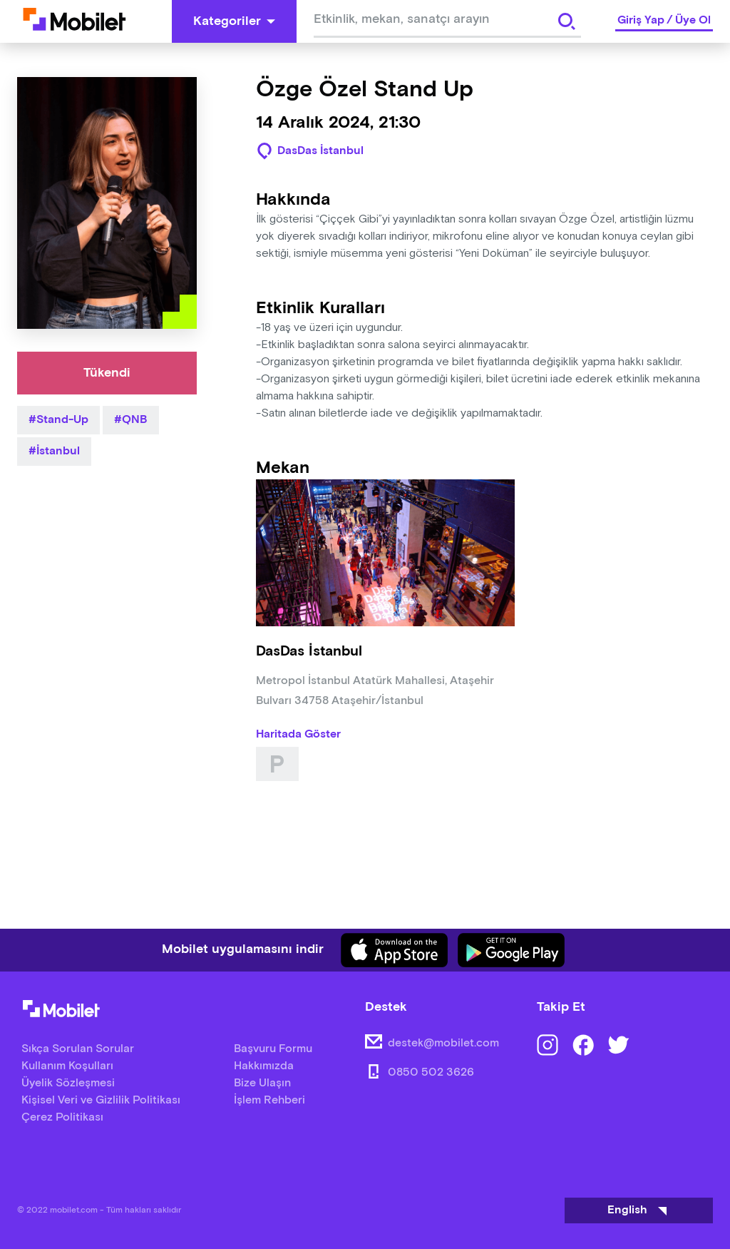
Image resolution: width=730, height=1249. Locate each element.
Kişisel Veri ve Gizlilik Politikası (100, 1100)
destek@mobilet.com (443, 1043)
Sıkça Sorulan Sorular (77, 1048)
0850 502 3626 (431, 1072)
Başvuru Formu (273, 1048)
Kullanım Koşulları (67, 1066)
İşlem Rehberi (269, 1100)
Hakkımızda (264, 1066)
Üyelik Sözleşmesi (68, 1083)
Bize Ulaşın (262, 1083)
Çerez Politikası (62, 1117)
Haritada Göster (298, 734)
